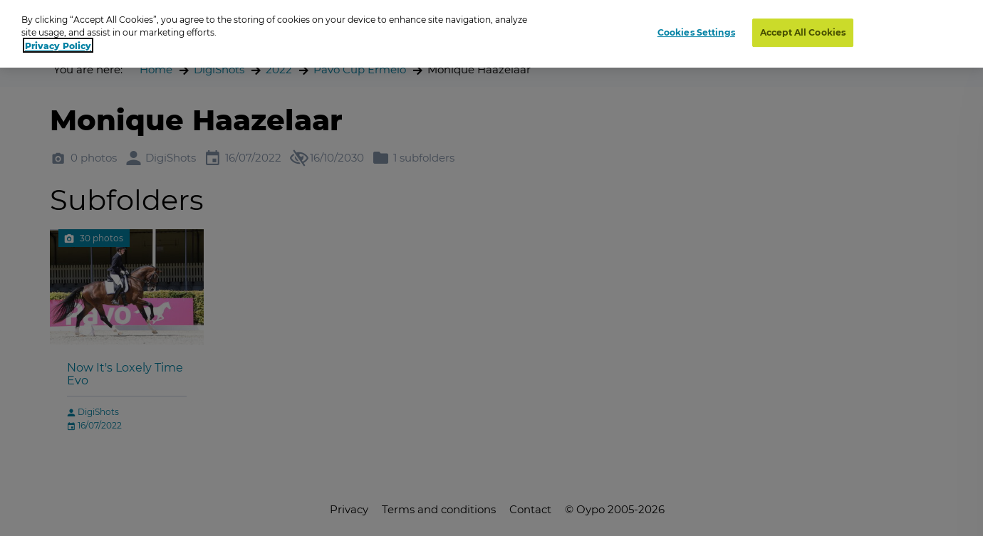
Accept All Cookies (803, 28)
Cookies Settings (696, 28)
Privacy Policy (58, 42)
